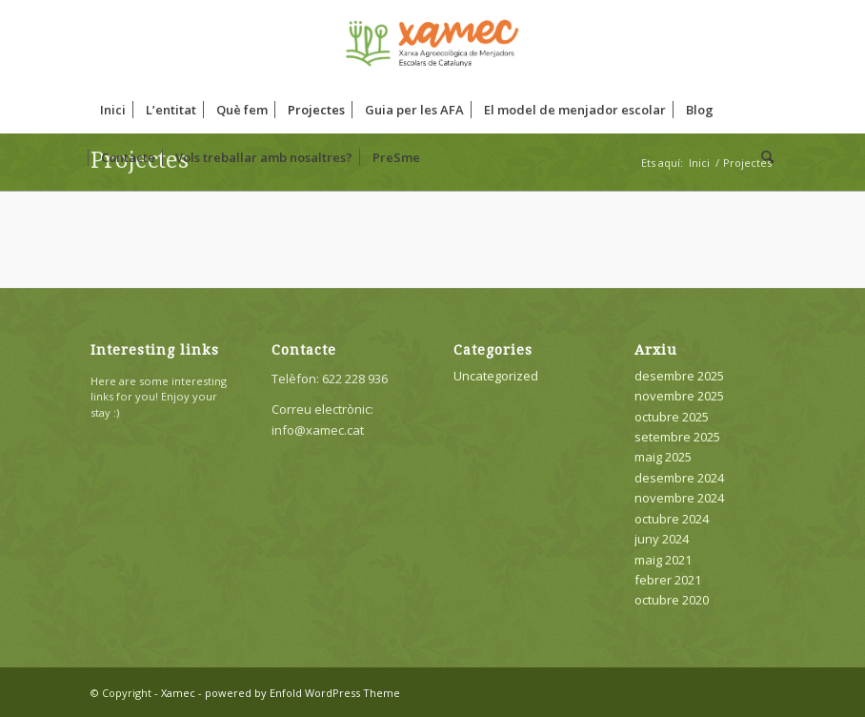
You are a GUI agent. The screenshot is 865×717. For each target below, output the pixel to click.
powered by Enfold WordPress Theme (302, 693)
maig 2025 (663, 456)
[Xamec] (432, 43)
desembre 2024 (679, 477)
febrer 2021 (667, 579)
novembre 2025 (679, 395)
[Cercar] (763, 157)
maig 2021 (663, 559)
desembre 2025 (679, 375)
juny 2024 (661, 538)
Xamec (178, 693)
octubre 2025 (671, 416)
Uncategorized (495, 375)
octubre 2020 (671, 599)
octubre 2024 (671, 518)
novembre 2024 (679, 497)
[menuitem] (113, 109)
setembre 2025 (677, 436)
